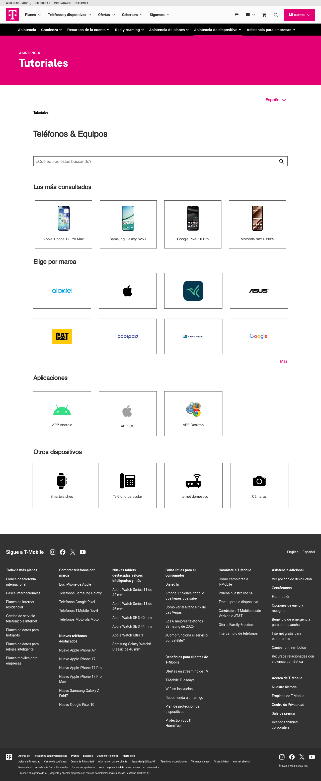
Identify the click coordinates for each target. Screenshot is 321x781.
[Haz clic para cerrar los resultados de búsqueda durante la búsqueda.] (281, 161)
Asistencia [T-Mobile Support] (29, 53)
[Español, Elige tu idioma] (276, 100)
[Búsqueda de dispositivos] (160, 161)
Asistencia (27, 30)
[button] (51, 30)
